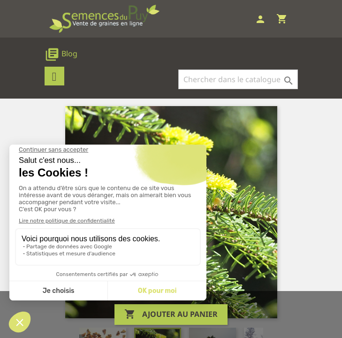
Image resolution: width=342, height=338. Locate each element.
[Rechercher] (238, 79)
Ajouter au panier (171, 314)
